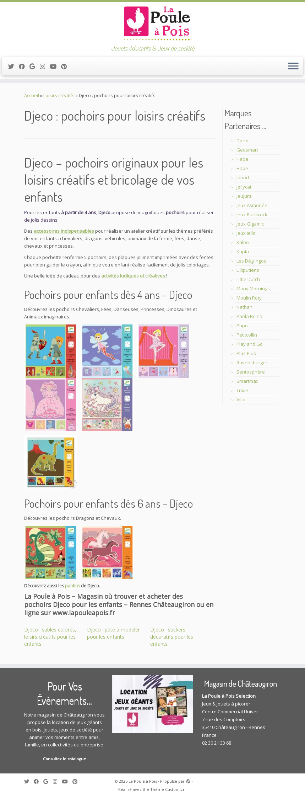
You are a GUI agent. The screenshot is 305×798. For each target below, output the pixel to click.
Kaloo (242, 242)
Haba (242, 159)
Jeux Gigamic (250, 224)
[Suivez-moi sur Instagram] (45, 66)
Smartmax (247, 381)
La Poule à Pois (143, 781)
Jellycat (243, 187)
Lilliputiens (247, 270)
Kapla (242, 251)
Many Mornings (253, 288)
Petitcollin (246, 335)
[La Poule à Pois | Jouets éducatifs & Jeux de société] (152, 23)
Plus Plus (246, 353)
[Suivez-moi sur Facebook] (24, 66)
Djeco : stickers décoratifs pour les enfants (171, 636)
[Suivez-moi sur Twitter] (13, 66)
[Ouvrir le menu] (293, 66)
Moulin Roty (249, 298)
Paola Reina (249, 316)
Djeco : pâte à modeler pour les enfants (113, 633)
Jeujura (244, 196)
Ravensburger (251, 362)
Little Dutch (248, 279)
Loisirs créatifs (59, 95)
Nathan (244, 307)
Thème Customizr (167, 789)
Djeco (242, 140)
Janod (242, 177)
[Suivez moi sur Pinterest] (66, 66)
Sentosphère (250, 372)
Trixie (242, 390)
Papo (242, 325)
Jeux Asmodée (251, 205)
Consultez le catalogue (64, 758)
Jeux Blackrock (251, 214)
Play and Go (249, 344)
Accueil (31, 95)
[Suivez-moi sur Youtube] (55, 66)
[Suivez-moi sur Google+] (34, 66)
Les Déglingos (251, 261)
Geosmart (247, 150)
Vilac (241, 399)
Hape (242, 168)
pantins (72, 586)
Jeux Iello (246, 233)
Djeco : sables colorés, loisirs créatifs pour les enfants (50, 636)
